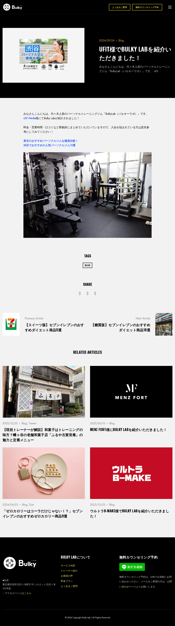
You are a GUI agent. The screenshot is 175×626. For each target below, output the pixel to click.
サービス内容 (68, 565)
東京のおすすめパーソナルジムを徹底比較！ (50, 141)
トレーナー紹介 (69, 570)
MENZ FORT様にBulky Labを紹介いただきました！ (128, 429)
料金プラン (67, 581)
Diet (31, 505)
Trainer (32, 423)
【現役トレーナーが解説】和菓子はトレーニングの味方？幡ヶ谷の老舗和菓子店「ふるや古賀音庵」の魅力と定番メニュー (43, 434)
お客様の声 (67, 576)
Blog (121, 40)
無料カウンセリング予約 (147, 7)
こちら (27, 593)
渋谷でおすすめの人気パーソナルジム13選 (49, 145)
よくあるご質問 (119, 7)
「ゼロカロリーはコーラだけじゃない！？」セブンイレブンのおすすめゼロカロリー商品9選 (43, 513)
